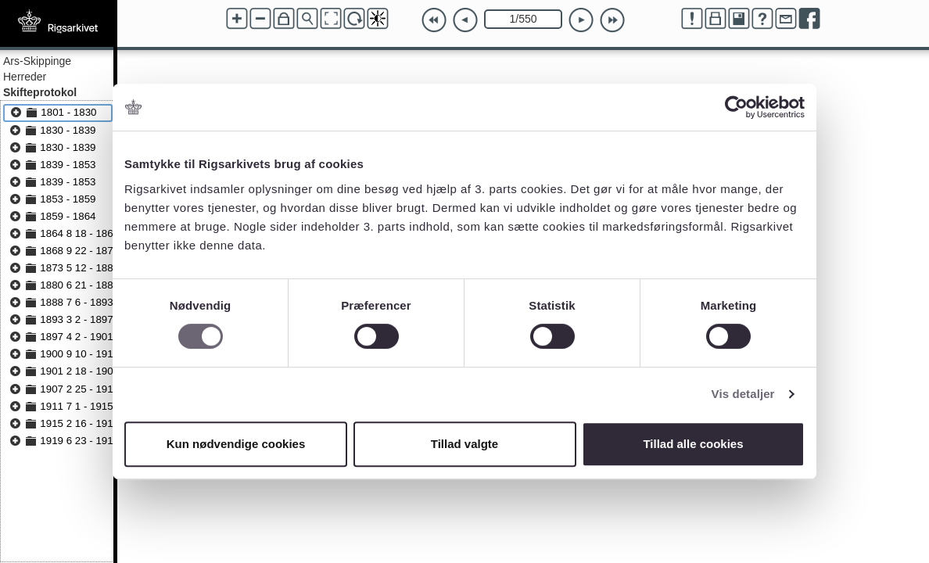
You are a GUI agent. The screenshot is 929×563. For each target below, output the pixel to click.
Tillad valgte (464, 443)
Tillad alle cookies (693, 443)
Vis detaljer (743, 393)
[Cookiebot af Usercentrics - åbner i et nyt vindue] (736, 107)
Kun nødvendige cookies (236, 443)
